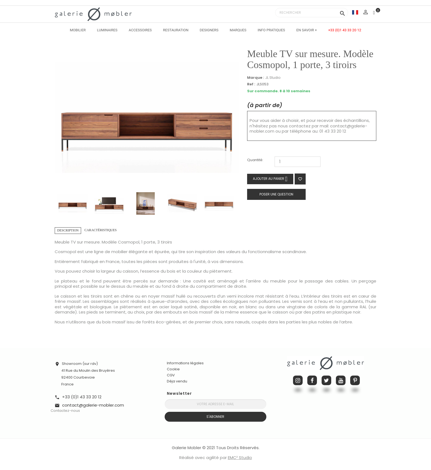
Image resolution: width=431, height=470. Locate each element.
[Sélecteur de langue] (355, 12)
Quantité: (255, 160)
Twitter (326, 380)
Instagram (298, 380)
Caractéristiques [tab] (100, 230)
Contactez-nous (65, 410)
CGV (171, 375)
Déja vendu (177, 381)
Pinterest (355, 380)
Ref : (251, 84)
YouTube (341, 380)
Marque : (255, 78)
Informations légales (185, 363)
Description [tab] (68, 230)
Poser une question (276, 194)
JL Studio (273, 77)
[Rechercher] (311, 12)
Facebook (312, 380)
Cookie (173, 369)
